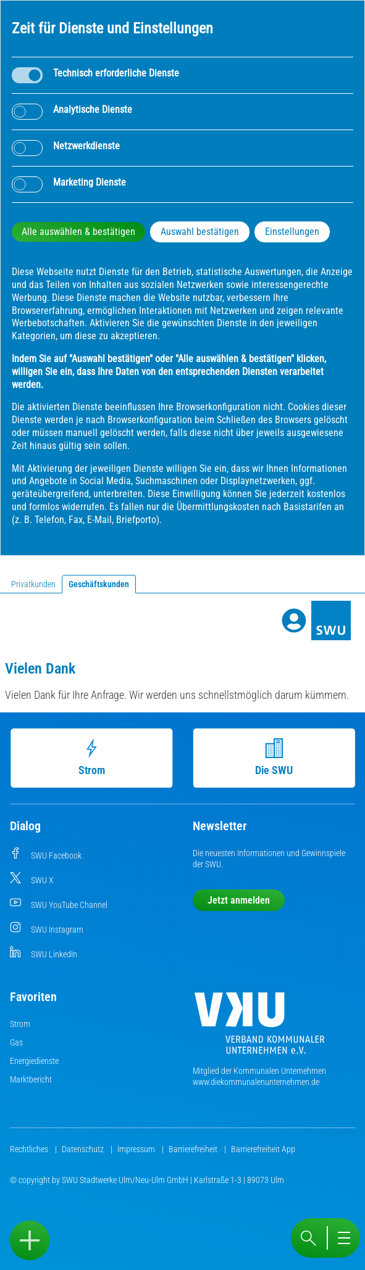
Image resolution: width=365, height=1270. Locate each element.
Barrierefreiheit (194, 1149)
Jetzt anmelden (239, 900)
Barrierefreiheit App (263, 1149)
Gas (16, 1042)
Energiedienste (34, 1061)
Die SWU (279, 757)
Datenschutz (84, 1149)
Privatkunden (33, 584)
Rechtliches (30, 1149)
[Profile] (294, 620)
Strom (96, 757)
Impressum (137, 1149)
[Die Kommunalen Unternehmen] (259, 1028)
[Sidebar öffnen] (29, 1240)
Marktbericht (31, 1079)
